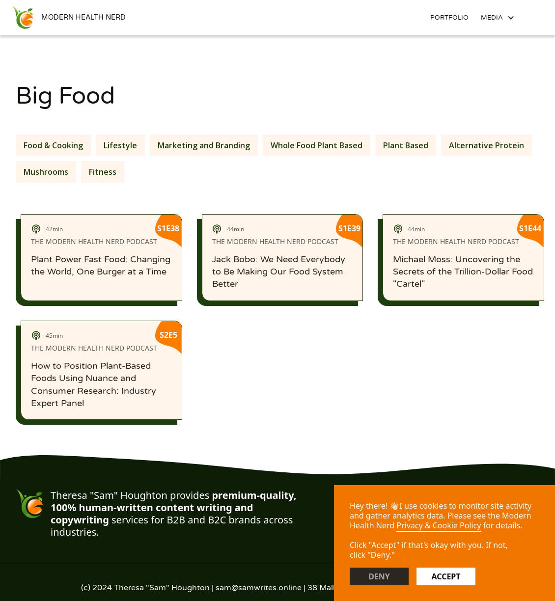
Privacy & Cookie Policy (438, 525)
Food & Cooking (53, 145)
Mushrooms (46, 171)
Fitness (102, 171)
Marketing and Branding (204, 145)
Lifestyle (120, 145)
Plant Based (405, 145)
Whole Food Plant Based (316, 145)
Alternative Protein (486, 145)
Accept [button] (445, 576)
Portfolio (449, 18)
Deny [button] (379, 576)
